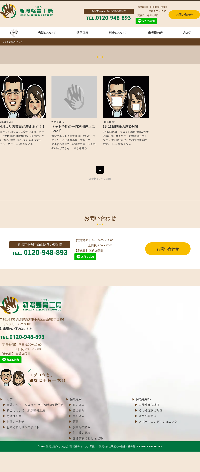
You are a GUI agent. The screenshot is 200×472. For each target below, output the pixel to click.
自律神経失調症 (149, 404)
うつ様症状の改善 (150, 410)
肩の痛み (78, 416)
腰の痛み (78, 404)
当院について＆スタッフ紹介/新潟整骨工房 (35, 404)
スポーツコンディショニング (158, 421)
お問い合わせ (168, 249)
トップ (8, 399)
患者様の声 (14, 416)
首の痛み (78, 410)
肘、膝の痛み (81, 432)
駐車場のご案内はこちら (16, 328)
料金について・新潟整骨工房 (26, 410)
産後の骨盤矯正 (149, 416)
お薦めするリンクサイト (23, 427)
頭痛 (76, 421)
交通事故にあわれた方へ (89, 438)
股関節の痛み (81, 427)
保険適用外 (143, 399)
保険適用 (76, 399)
